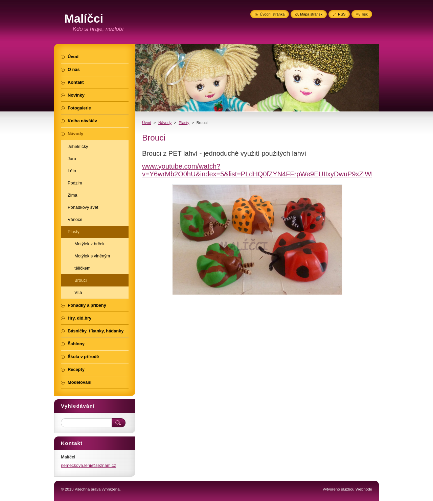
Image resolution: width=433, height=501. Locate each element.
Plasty (184, 123)
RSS (341, 14)
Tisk (364, 14)
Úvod (146, 123)
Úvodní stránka (272, 14)
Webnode (364, 489)
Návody (165, 123)
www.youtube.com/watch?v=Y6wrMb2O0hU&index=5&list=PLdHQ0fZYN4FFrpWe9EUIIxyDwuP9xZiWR (259, 170)
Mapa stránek (311, 14)
